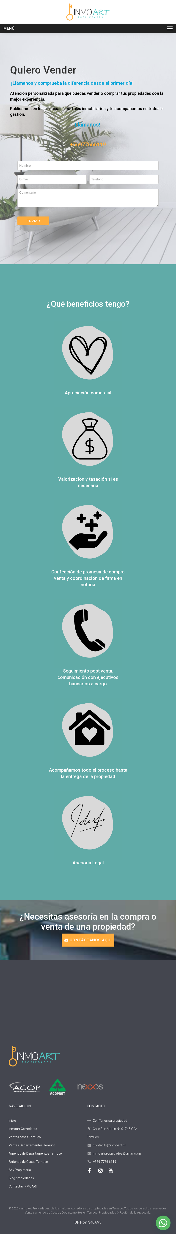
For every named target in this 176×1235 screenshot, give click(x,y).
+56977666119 (88, 145)
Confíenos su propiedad (107, 1121)
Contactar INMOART (23, 1187)
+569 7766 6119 (104, 1162)
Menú (9, 28)
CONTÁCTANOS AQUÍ (88, 940)
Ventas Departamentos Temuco (32, 1146)
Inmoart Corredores (23, 1129)
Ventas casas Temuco (25, 1138)
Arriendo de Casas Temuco (28, 1162)
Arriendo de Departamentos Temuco (35, 1154)
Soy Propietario (20, 1170)
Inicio (12, 1121)
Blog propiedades (21, 1179)
